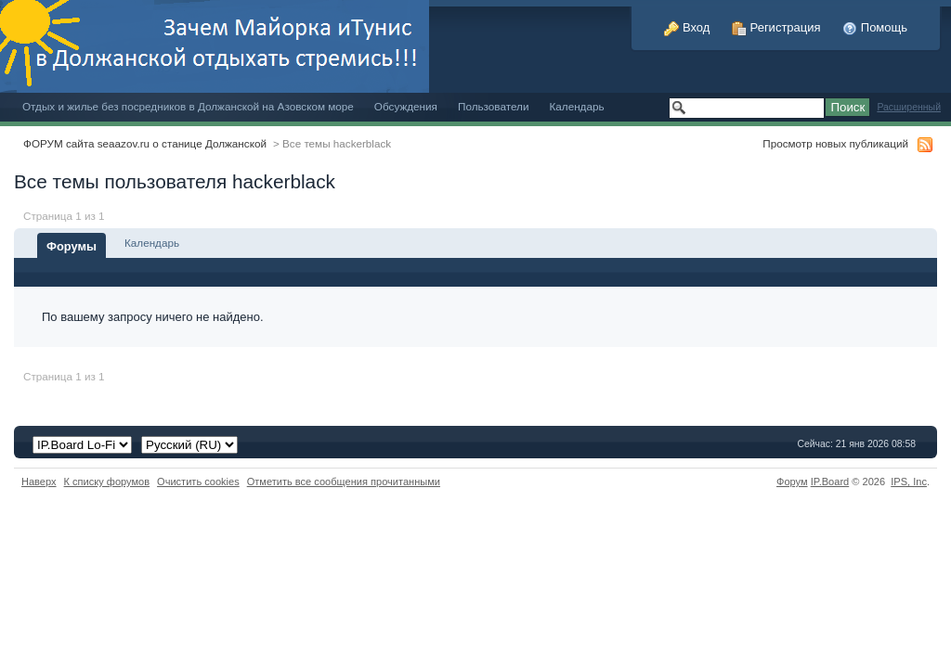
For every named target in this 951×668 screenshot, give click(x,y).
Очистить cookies (198, 481)
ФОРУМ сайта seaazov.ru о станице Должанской (145, 143)
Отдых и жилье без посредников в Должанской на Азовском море (188, 106)
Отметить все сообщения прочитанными (343, 481)
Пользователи (493, 106)
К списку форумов (107, 481)
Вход (687, 27)
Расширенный (909, 107)
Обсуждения (405, 106)
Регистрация (776, 27)
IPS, (909, 481)
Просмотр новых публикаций (835, 143)
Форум (792, 481)
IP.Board (830, 481)
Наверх (39, 481)
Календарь (576, 106)
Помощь (874, 27)
